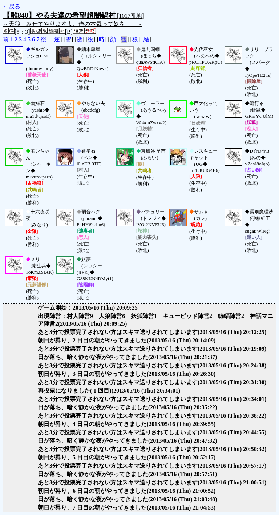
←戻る (11, 6)
